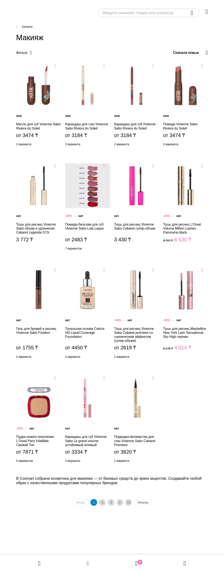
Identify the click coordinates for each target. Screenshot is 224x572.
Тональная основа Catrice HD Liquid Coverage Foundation (87, 314)
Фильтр (22, 52)
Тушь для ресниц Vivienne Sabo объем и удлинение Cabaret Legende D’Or (38, 207)
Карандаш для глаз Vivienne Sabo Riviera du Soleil (87, 105)
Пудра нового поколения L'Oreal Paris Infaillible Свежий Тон (38, 420)
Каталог (27, 26)
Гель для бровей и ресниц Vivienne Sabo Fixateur (38, 314)
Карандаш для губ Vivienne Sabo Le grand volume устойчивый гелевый (87, 420)
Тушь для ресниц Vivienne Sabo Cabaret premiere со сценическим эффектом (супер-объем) (136, 314)
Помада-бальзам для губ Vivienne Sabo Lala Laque (87, 207)
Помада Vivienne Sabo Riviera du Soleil (185, 105)
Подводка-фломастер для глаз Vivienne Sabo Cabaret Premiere (136, 420)
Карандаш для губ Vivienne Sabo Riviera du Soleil (136, 105)
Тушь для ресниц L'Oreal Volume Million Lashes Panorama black (185, 207)
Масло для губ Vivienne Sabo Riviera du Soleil (38, 105)
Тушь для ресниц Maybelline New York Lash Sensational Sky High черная (185, 314)
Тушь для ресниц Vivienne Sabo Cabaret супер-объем (136, 207)
